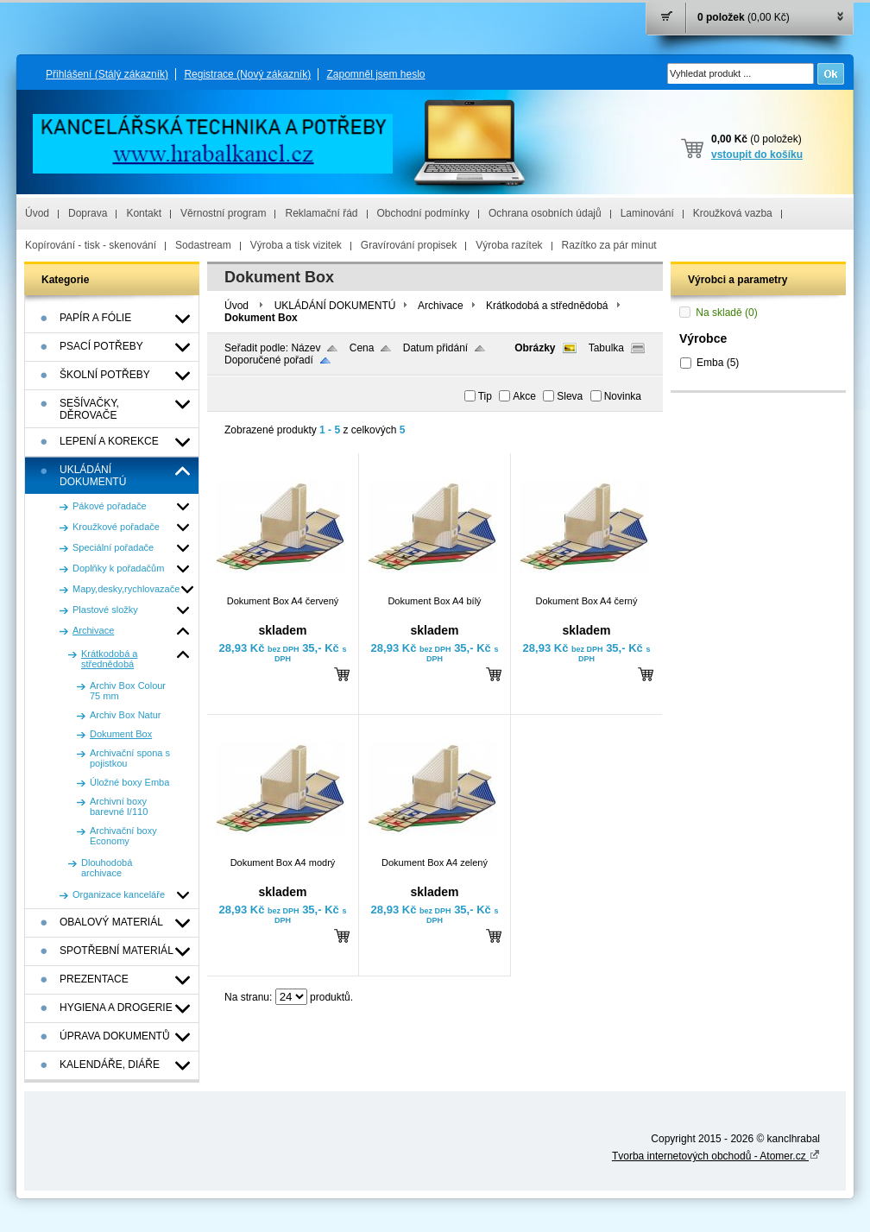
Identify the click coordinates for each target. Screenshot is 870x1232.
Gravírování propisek (409, 245)
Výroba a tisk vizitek (296, 245)
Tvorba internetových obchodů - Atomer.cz (716, 1156)
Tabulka (606, 348)
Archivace (440, 306)
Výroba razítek (509, 245)
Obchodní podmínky (423, 213)
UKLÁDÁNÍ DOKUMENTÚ (335, 306)
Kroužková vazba (732, 213)
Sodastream (203, 245)
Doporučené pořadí (268, 360)
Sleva (570, 396)
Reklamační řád (321, 213)
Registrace (247, 74)
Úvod (37, 213)
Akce (524, 396)
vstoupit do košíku (757, 154)
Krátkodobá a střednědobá (547, 306)
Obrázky (534, 348)
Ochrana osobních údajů (545, 213)
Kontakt (143, 213)
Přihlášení (107, 74)
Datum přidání (435, 348)
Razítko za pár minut (609, 245)
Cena (362, 348)
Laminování (647, 213)
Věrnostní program (223, 213)
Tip (485, 396)
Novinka (622, 396)
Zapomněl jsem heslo (375, 74)
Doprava (87, 213)
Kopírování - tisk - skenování (90, 245)
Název (305, 348)
